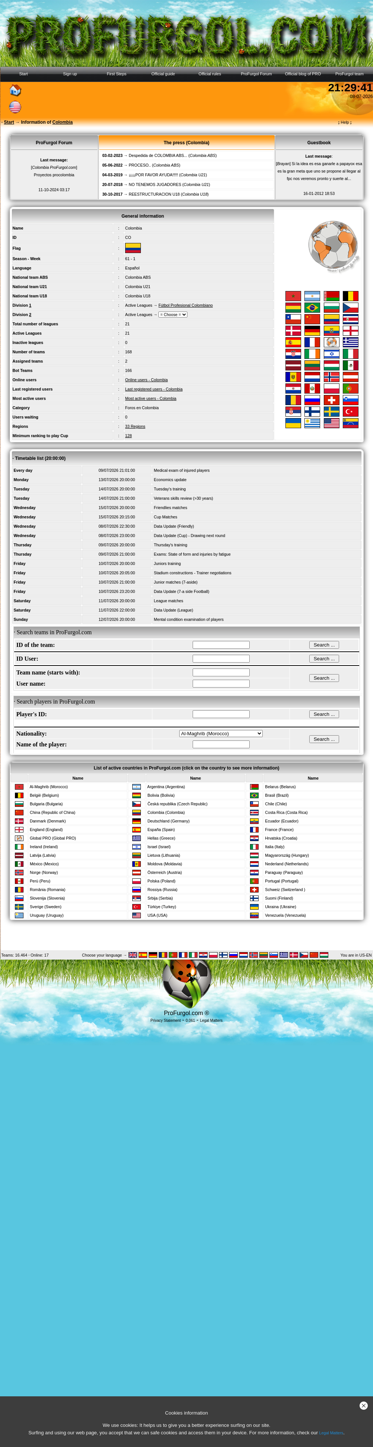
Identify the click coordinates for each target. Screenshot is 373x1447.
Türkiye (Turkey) (161, 906)
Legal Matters (331, 1433)
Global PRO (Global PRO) (53, 838)
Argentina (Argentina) (166, 786)
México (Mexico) (44, 864)
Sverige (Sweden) (45, 906)
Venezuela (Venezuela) (285, 915)
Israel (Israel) (159, 846)
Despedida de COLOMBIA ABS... (158, 155)
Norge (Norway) (44, 872)
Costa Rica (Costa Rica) (286, 812)
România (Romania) (47, 889)
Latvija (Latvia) (43, 855)
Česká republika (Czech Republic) (178, 804)
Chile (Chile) (276, 804)
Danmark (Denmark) (48, 821)
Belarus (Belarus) (280, 786)
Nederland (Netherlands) (287, 864)
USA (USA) (157, 915)
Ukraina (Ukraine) (280, 906)
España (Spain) (161, 829)
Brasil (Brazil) (276, 795)
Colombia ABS (138, 277)
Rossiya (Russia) (163, 889)
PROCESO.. (140, 165)
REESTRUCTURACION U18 (154, 194)
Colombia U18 (138, 296)
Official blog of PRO (303, 74)
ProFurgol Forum (256, 74)
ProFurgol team (349, 74)
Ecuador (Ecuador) (281, 821)
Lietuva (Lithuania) (164, 855)
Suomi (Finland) (279, 898)
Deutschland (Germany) (169, 821)
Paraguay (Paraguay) (284, 872)
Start (23, 74)
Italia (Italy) (274, 846)
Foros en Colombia (142, 407)
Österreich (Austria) (165, 872)
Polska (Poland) (162, 881)
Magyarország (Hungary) (287, 855)
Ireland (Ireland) (44, 846)
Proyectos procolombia (54, 175)
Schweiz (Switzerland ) (285, 889)
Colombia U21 (138, 286)
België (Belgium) (44, 795)
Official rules (210, 74)
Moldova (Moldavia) (165, 864)
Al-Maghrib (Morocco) (48, 786)
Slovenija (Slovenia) (47, 898)
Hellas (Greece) (162, 838)
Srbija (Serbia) (160, 898)
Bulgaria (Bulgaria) (46, 804)
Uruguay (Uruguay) (47, 915)
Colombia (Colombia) (166, 812)
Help (345, 122)
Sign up (70, 74)
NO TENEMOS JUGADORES (155, 184)
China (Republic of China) (52, 812)
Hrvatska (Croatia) (281, 838)
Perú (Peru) (40, 881)
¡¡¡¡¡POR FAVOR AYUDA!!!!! (153, 175)
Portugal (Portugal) (281, 881)
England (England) (46, 829)
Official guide (163, 74)
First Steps (117, 74)
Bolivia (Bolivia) (161, 795)
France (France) (279, 829)
